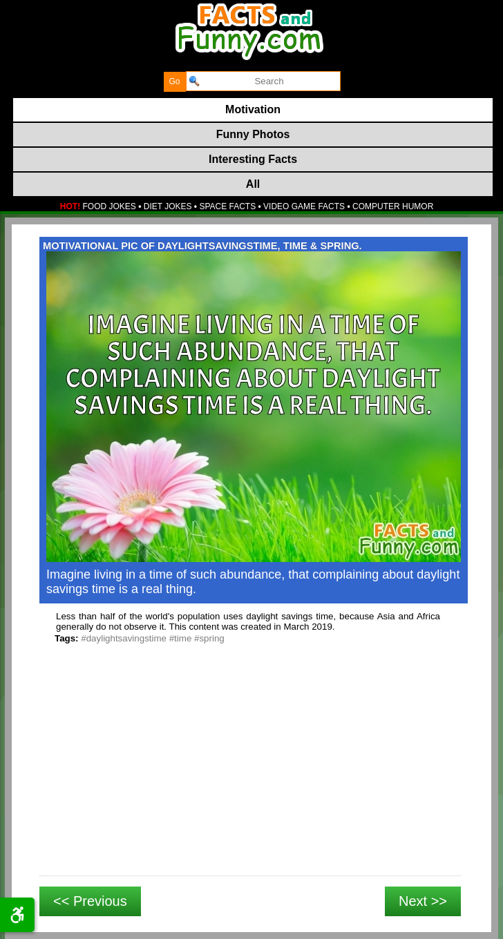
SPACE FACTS (227, 206)
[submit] (175, 82)
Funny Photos (253, 134)
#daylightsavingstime (124, 638)
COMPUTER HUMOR (392, 206)
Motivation (253, 109)
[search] (263, 81)
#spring (209, 638)
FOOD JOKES (109, 206)
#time (180, 638)
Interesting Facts (253, 159)
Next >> (423, 901)
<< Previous (90, 901)
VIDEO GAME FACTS (304, 206)
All (253, 184)
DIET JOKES (168, 206)
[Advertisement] (250, 775)
